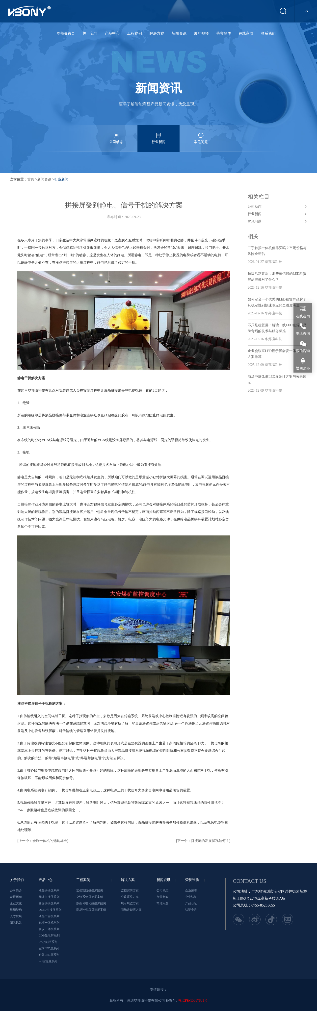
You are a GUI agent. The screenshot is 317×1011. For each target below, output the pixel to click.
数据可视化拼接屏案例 (91, 903)
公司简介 (16, 890)
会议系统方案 (130, 897)
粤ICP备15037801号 (193, 1000)
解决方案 (156, 33)
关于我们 (89, 33)
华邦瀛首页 (65, 33)
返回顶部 (303, 368)
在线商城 (245, 33)
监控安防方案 (130, 890)
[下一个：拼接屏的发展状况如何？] (203, 841)
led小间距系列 (48, 942)
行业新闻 (158, 134)
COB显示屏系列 (49, 935)
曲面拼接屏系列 (49, 903)
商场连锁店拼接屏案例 (91, 909)
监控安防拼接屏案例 (89, 890)
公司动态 (116, 134)
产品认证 (191, 903)
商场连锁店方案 (131, 909)
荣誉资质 (223, 33)
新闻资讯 (179, 33)
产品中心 (112, 33)
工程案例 (134, 33)
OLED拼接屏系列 (50, 909)
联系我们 (268, 33)
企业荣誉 (191, 890)
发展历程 (16, 897)
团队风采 (16, 922)
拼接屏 (67, 262)
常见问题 (201, 134)
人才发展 (16, 916)
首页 (30, 179)
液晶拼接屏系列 (49, 890)
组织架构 (16, 909)
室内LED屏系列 (49, 948)
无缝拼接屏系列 (49, 897)
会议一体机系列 (49, 929)
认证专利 (191, 909)
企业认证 (191, 897)
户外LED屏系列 (49, 955)
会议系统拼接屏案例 (89, 897)
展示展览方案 (130, 903)
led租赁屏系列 (48, 961)
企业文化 (16, 903)
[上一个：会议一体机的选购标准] (42, 841)
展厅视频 (201, 33)
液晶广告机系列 (49, 916)
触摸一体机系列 (49, 922)
